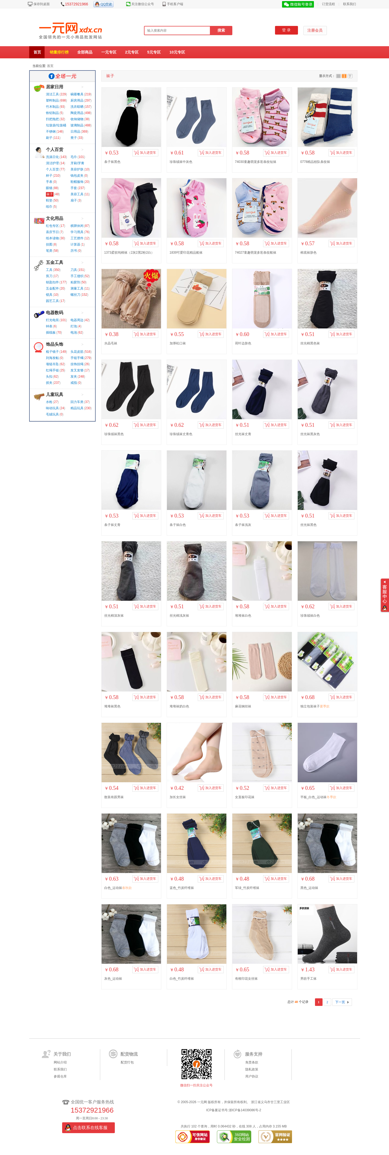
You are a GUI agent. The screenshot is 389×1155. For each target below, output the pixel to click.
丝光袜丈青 (243, 434)
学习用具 (77, 232)
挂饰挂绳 (77, 364)
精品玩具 (77, 408)
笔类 (49, 251)
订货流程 (328, 4)
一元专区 (108, 52)
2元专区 (132, 52)
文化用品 (54, 218)
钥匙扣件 (52, 282)
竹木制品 (52, 107)
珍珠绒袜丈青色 (181, 434)
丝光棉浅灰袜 (179, 615)
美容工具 (77, 194)
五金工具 (54, 262)
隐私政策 (251, 1069)
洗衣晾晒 (77, 107)
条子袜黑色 (112, 162)
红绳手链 (52, 370)
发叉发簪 (77, 370)
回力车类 (77, 402)
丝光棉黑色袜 (310, 343)
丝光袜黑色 (308, 525)
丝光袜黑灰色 (310, 434)
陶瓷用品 (77, 113)
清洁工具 (52, 94)
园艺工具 (52, 301)
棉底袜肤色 (308, 252)
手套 (74, 188)
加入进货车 (145, 152)
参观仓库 (60, 1076)
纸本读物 (52, 238)
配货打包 (127, 1062)
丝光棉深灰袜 (114, 615)
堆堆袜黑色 (112, 706)
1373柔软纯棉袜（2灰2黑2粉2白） (129, 252)
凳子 (74, 138)
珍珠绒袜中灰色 (181, 162)
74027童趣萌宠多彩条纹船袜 (255, 252)
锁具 (49, 295)
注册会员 (315, 30)
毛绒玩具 (52, 414)
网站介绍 (60, 1062)
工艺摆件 (77, 238)
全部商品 (84, 52)
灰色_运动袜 (113, 979)
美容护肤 (77, 169)
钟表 (49, 326)
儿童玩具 (54, 394)
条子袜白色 (178, 525)
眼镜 (49, 188)
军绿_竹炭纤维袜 (247, 888)
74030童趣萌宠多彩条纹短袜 (255, 162)
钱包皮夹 (77, 175)
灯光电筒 (52, 320)
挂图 (49, 244)
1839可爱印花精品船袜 (186, 252)
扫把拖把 (52, 119)
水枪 (49, 402)
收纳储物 (77, 119)
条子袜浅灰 (243, 525)
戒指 (74, 383)
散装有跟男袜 (114, 797)
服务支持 (253, 1054)
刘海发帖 (52, 358)
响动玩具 (52, 408)
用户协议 (251, 1076)
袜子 (49, 194)
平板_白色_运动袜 (318, 797)
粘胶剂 (75, 282)
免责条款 (251, 1062)
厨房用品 (77, 100)
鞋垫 (49, 200)
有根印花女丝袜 (246, 979)
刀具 (74, 270)
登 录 (286, 30)
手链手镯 (77, 358)
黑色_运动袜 (309, 888)
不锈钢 (51, 131)
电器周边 (77, 320)
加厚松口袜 (178, 343)
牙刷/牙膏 (77, 163)
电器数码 (54, 312)
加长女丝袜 (178, 797)
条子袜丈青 (112, 525)
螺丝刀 (75, 295)
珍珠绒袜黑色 (114, 434)
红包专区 (52, 226)
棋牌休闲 (77, 226)
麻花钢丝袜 (243, 706)
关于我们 (62, 1054)
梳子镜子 (52, 352)
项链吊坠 (52, 364)
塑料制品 (52, 100)
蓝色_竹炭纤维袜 (182, 888)
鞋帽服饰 (77, 182)
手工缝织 (77, 276)
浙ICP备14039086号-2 (245, 1110)
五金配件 (52, 288)
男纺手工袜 (308, 979)
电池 (74, 332)
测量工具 (77, 288)
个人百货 (54, 149)
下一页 (340, 1002)
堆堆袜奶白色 (179, 706)
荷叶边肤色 (243, 343)
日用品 (75, 131)
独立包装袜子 (315, 706)
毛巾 (74, 157)
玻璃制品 (77, 125)
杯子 (49, 175)
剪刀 (49, 276)
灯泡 (74, 326)
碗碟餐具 (77, 94)
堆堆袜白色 (243, 615)
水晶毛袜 (110, 343)
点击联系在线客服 (90, 1127)
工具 (49, 270)
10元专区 (177, 52)
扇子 (74, 200)
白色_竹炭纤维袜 (182, 979)
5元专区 (154, 52)
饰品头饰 (54, 344)
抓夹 (49, 383)
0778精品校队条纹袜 (315, 162)
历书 (74, 251)
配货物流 (129, 1054)
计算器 (75, 244)
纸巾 (49, 207)
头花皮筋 (77, 352)
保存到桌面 (41, 4)
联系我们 (349, 4)
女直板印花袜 (244, 797)
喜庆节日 (52, 232)
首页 (37, 52)
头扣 (49, 376)
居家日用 (54, 87)
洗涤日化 (52, 157)
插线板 (51, 332)
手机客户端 (175, 4)
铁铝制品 (52, 113)
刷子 (49, 138)
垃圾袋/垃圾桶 (56, 125)
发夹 (74, 376)
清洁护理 (52, 163)
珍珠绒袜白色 (310, 615)
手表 (49, 182)
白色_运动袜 (118, 888)
